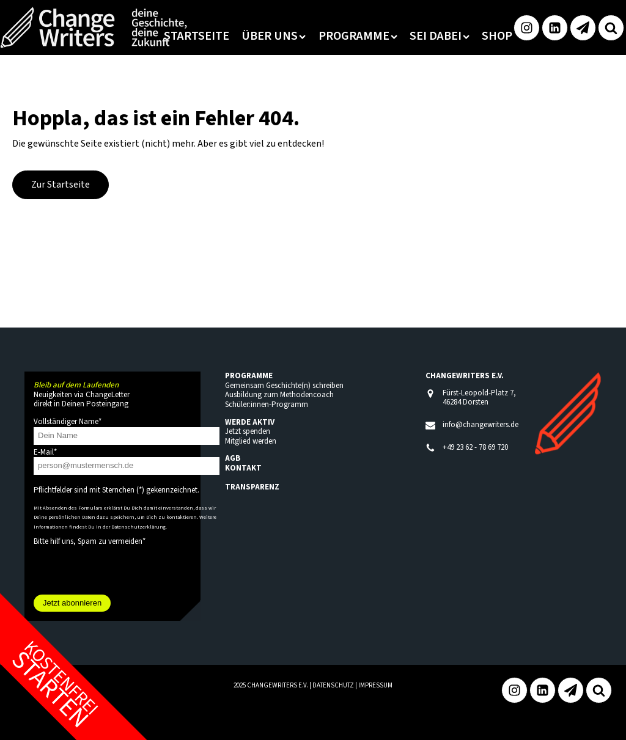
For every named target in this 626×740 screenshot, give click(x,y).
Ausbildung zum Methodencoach (279, 394)
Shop (497, 36)
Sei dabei (440, 36)
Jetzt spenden (247, 431)
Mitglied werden (250, 441)
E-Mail (45, 452)
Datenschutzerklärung (138, 526)
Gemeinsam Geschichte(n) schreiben (284, 385)
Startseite (196, 36)
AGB (232, 458)
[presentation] (126, 571)
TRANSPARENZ (252, 487)
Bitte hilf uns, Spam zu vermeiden (89, 541)
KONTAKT (243, 468)
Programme (358, 36)
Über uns (273, 36)
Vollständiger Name (67, 421)
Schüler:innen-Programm (266, 404)
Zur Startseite (60, 184)
